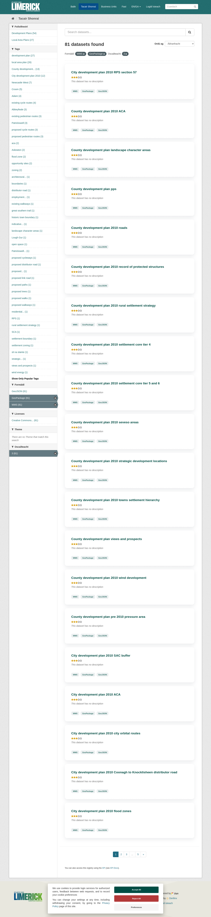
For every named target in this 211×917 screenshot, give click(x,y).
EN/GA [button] (136, 6)
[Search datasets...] (125, 32)
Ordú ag (158, 43)
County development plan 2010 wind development (108, 577)
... (132, 854)
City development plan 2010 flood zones (101, 811)
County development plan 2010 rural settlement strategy (113, 305)
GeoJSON (102, 91)
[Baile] (13, 18)
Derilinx (171, 898)
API (103, 868)
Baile (73, 6)
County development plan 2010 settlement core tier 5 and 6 (115, 383)
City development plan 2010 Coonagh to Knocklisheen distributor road (124, 772)
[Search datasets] (181, 6)
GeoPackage (87, 91)
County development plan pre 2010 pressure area (108, 616)
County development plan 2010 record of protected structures (117, 266)
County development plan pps (93, 189)
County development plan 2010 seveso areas (104, 422)
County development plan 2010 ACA (98, 111)
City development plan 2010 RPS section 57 (104, 72)
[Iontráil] (195, 6)
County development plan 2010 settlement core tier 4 (111, 344)
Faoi (124, 6)
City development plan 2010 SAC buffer (100, 655)
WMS (75, 91)
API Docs (114, 868)
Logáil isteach (153, 6)
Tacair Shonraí (88, 6)
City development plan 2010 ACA (96, 694)
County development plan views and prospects (106, 539)
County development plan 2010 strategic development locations (119, 461)
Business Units (109, 6)
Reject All (136, 899)
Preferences (136, 907)
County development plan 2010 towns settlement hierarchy (115, 500)
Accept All (136, 890)
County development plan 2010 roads (99, 227)
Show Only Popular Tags (25, 378)
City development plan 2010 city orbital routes (105, 733)
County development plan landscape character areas (111, 150)
